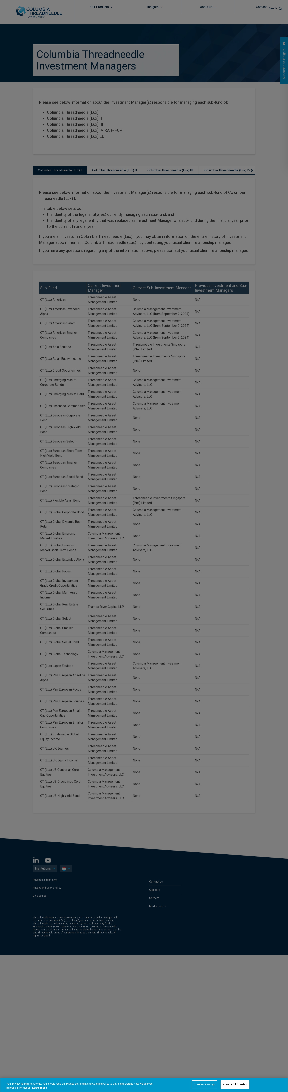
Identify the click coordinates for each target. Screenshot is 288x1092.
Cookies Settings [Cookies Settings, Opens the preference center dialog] (204, 1084)
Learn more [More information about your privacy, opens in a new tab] (39, 1087)
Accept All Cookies (235, 1084)
